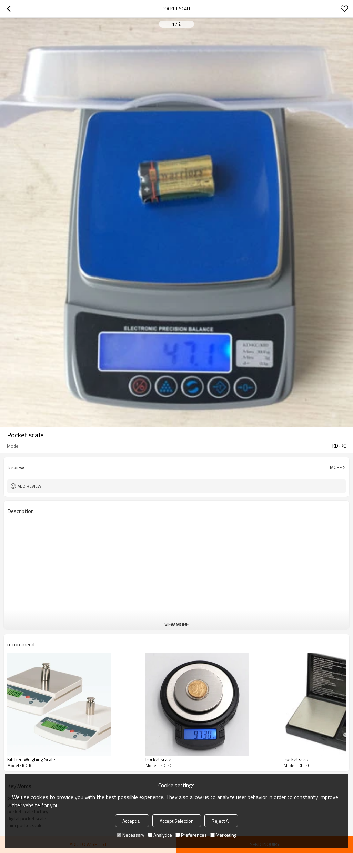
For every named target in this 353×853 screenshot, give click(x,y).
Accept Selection (177, 820)
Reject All (221, 820)
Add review (29, 486)
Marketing (223, 835)
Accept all (132, 820)
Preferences (191, 835)
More (336, 467)
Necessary (130, 835)
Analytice (160, 835)
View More (176, 624)
